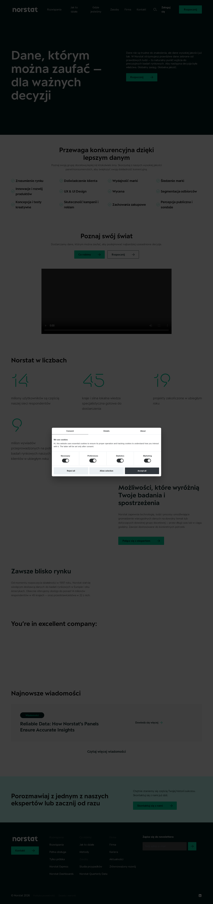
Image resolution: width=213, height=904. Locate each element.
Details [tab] (107, 431)
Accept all (142, 471)
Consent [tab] (70, 431)
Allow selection (106, 471)
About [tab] (143, 431)
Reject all (71, 471)
